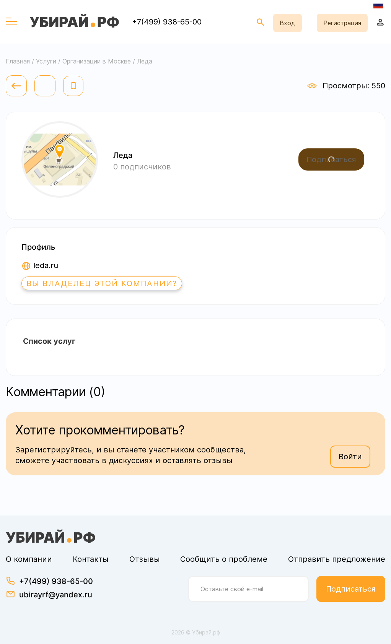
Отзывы (144, 559)
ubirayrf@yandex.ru (55, 594)
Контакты (91, 559)
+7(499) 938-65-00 (167, 21)
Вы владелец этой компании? (101, 283)
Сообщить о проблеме (223, 559)
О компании (29, 559)
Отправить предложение (336, 559)
